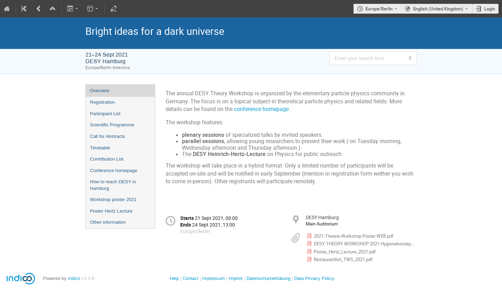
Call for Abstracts (107, 136)
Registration (102, 102)
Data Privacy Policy (313, 278)
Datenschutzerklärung (267, 278)
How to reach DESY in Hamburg (113, 185)
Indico (74, 278)
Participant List (105, 113)
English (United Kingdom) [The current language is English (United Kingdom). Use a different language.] (438, 9)
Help (174, 278)
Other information (108, 222)
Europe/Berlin (379, 9)
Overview (99, 90)
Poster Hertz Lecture (111, 211)
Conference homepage (113, 170)
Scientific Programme (112, 124)
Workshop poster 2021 (113, 199)
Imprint (235, 278)
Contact (190, 278)
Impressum (213, 278)
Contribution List (106, 159)
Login (489, 9)
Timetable (100, 147)
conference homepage (261, 109)
